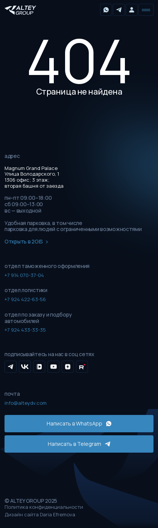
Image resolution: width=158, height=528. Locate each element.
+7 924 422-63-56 (25, 299)
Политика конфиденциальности (44, 507)
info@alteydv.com (26, 402)
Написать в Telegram (79, 443)
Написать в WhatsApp (79, 423)
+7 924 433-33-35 (25, 329)
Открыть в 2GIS (26, 242)
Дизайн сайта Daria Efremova (40, 515)
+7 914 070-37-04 (24, 275)
